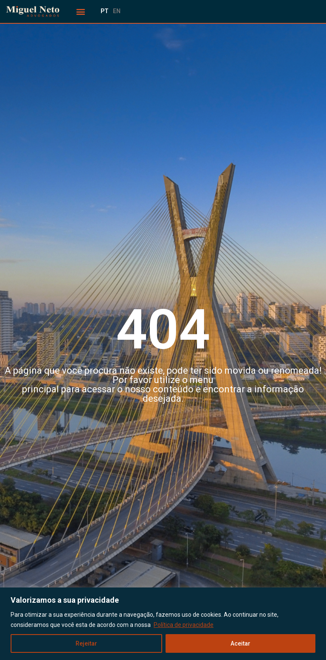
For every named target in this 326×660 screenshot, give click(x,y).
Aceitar (240, 643)
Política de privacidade (184, 624)
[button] (81, 12)
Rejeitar (86, 643)
